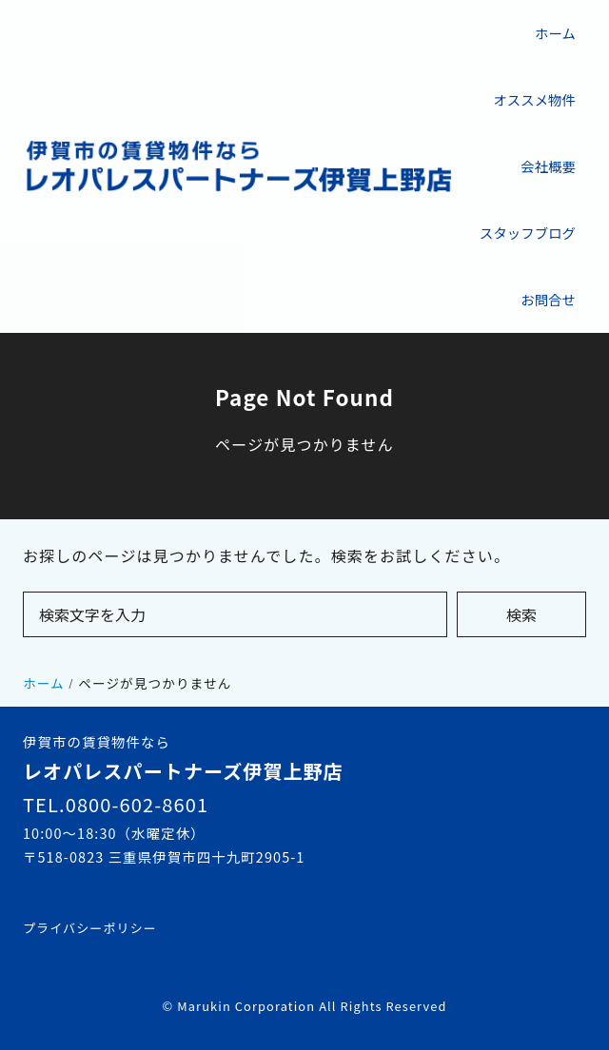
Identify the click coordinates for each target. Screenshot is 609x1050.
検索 (521, 614)
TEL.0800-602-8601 (115, 804)
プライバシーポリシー (90, 928)
